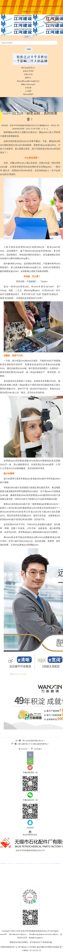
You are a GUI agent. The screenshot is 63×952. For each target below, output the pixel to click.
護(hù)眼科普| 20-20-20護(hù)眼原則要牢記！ (33, 744)
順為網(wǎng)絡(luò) (36, 938)
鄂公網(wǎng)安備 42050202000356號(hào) (43, 934)
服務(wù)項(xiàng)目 (28, 84)
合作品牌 (28, 88)
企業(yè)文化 (28, 74)
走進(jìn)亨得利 (28, 71)
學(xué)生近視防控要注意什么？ (34, 741)
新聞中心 (28, 78)
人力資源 (28, 91)
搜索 (29, 49)
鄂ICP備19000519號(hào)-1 (18, 934)
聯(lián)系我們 (28, 94)
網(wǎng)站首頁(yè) (28, 68)
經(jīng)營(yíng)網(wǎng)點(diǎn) (28, 81)
